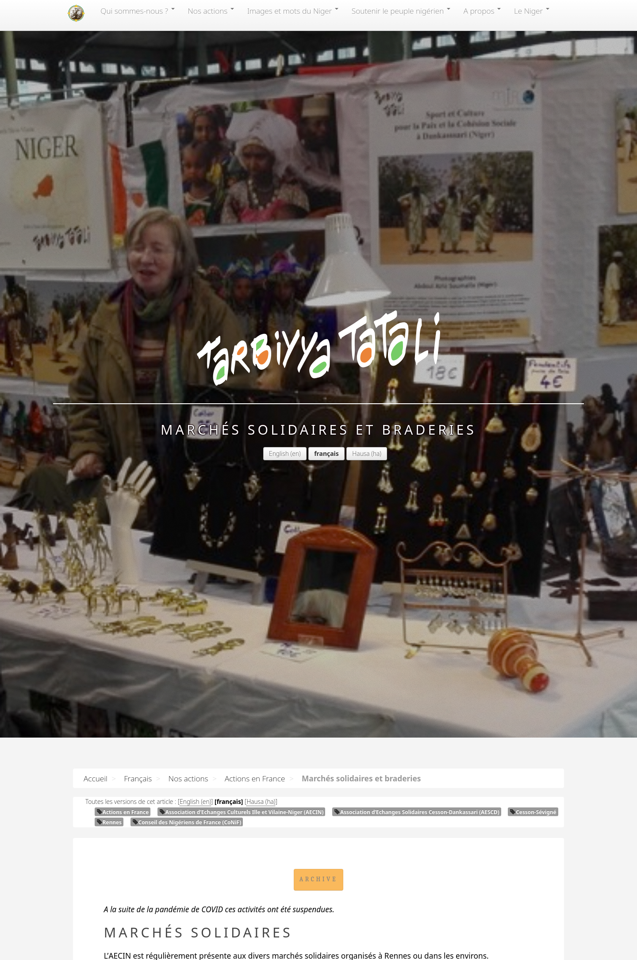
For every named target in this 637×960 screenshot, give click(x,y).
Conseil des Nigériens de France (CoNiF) (187, 822)
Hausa (360, 453)
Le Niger (531, 10)
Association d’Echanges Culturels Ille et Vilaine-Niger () (241, 811)
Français (138, 778)
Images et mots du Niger (292, 10)
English (279, 453)
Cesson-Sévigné (533, 811)
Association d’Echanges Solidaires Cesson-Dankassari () (416, 811)
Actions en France (255, 778)
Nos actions (211, 10)
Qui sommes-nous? (137, 10)
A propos (482, 10)
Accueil (95, 778)
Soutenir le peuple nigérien (401, 10)
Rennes (109, 822)
